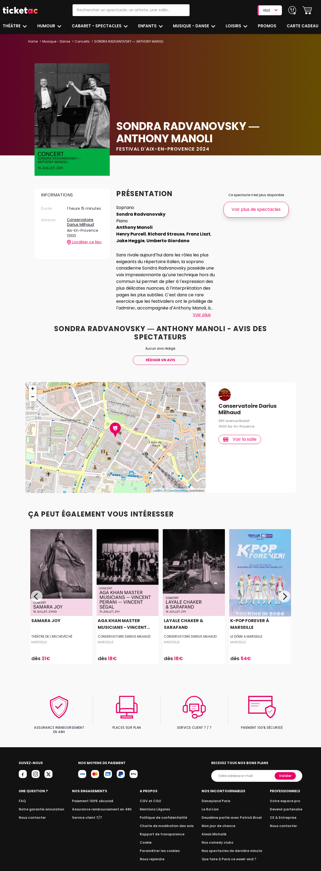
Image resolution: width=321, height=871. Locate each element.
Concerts (81, 41)
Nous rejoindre (153, 846)
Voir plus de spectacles (256, 209)
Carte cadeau (303, 26)
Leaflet (157, 482)
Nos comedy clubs (218, 829)
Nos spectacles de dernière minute (231, 838)
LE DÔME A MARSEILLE (246, 628)
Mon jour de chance (219, 813)
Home (33, 41)
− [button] (32, 389)
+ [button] (32, 381)
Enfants (147, 26)
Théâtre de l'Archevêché (52, 628)
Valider (286, 763)
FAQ (22, 788)
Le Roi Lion (211, 796)
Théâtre (12, 26)
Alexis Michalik (215, 821)
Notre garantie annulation (40, 796)
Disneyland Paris (217, 788)
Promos (267, 26)
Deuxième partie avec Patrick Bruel (231, 804)
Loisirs (234, 26)
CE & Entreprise (284, 804)
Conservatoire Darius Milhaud (81, 222)
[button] (307, 10)
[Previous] (37, 588)
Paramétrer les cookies (160, 838)
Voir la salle (240, 431)
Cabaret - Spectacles (97, 26)
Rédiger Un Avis (160, 351)
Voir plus (201, 315)
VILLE (270, 10)
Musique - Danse (191, 26)
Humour (46, 26)
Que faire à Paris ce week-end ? (229, 846)
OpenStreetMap (177, 482)
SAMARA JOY (45, 612)
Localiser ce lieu (84, 242)
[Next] (284, 588)
